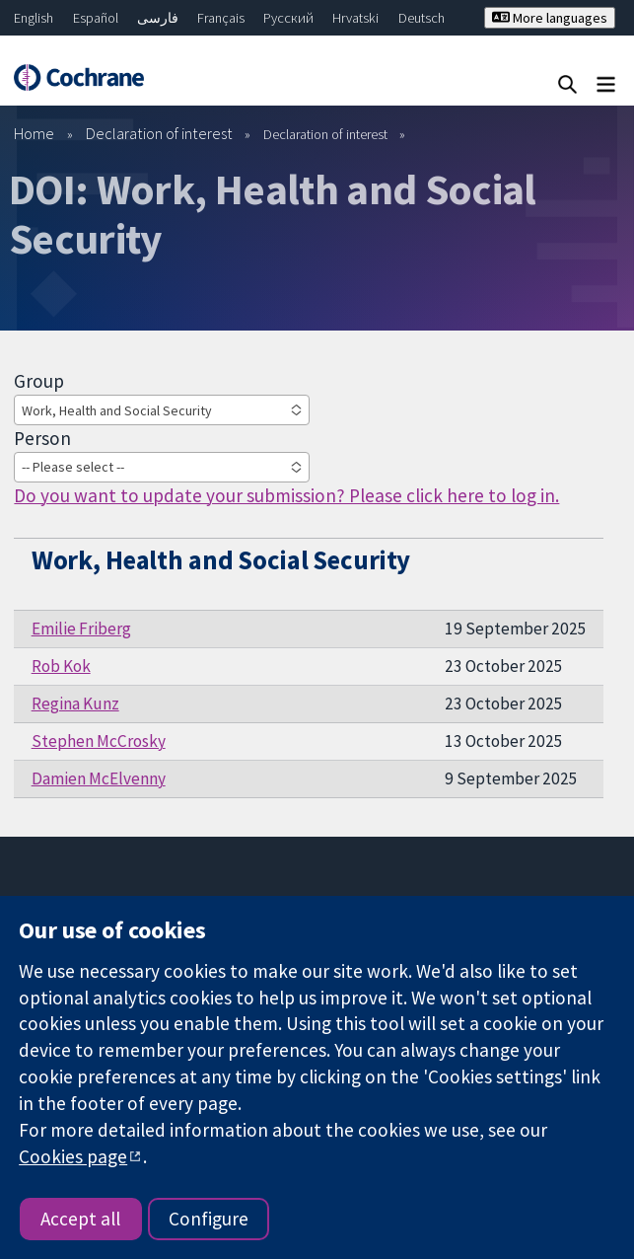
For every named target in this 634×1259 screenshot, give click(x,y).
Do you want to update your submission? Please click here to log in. (286, 495)
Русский (288, 18)
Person (42, 438)
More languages (549, 18)
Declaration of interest (159, 133)
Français (221, 18)
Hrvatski (355, 18)
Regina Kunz (75, 703)
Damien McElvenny (99, 778)
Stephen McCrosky (99, 741)
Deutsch (421, 18)
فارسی (157, 18)
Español (95, 18)
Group (39, 381)
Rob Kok (61, 666)
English (33, 18)
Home (34, 133)
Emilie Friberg (81, 628)
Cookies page (73, 1156)
